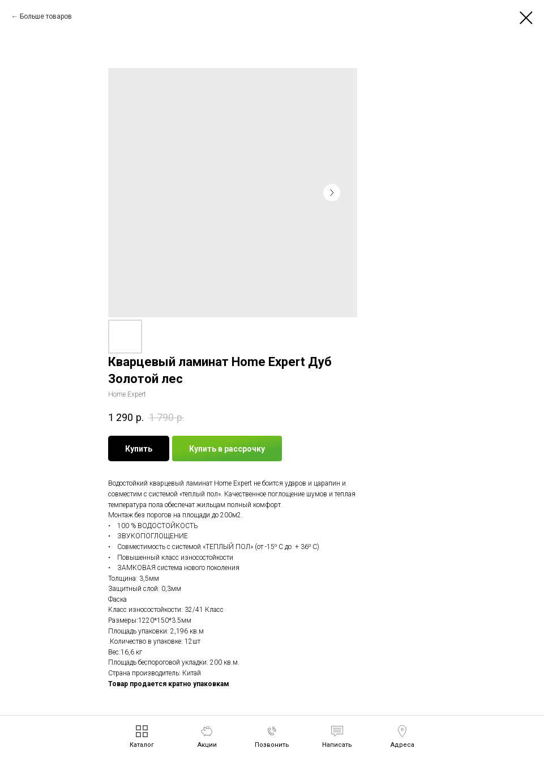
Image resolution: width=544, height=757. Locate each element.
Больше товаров (46, 16)
